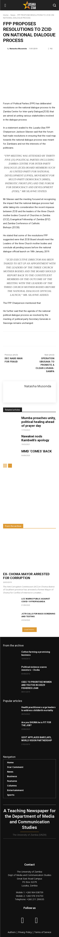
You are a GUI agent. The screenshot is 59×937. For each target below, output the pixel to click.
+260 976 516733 (34, 895)
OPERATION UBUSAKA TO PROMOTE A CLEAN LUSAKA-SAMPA (45, 365)
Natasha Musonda (18, 48)
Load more (29, 629)
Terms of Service (42, 932)
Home (6, 15)
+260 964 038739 (34, 892)
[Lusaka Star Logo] (29, 5)
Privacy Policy (25, 932)
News (13, 15)
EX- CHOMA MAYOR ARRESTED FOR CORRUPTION (26, 576)
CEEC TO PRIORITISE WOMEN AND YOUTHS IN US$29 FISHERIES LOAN (36, 685)
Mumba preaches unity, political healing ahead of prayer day (38, 422)
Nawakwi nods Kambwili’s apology (35, 438)
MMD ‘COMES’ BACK (36, 451)
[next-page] (10, 466)
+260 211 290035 (35, 899)
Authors (12, 932)
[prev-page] (5, 466)
